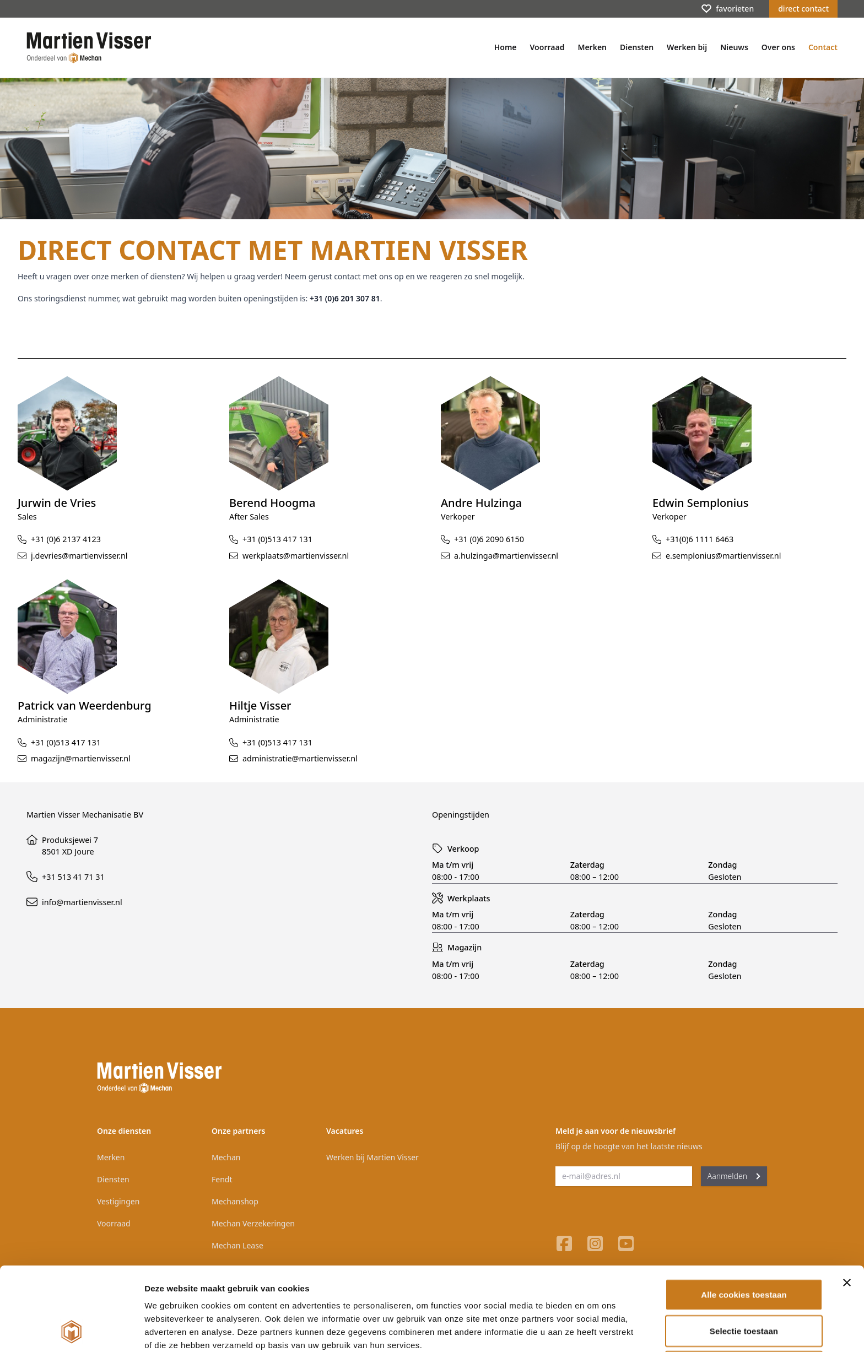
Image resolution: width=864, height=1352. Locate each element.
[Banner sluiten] (847, 1204)
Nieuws (734, 47)
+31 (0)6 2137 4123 (66, 539)
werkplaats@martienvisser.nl (295, 555)
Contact (823, 47)
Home (505, 47)
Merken (592, 47)
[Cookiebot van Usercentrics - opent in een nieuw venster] (71, 1330)
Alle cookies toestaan (744, 1216)
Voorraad (547, 47)
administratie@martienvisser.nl (300, 758)
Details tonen (595, 1330)
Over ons (778, 47)
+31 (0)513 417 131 (277, 539)
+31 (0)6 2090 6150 (489, 539)
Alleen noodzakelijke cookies (744, 1288)
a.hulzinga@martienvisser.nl (506, 555)
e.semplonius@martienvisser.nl (723, 555)
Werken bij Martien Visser (372, 1157)
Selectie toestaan (744, 1252)
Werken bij (687, 47)
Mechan (226, 1157)
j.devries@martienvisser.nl (79, 555)
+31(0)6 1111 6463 (699, 539)
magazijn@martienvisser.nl (81, 758)
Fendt (222, 1179)
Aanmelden (734, 1176)
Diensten (637, 47)
